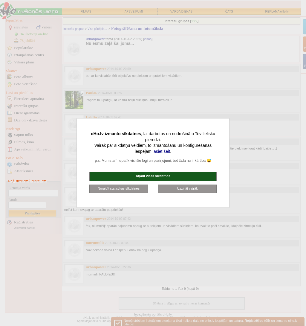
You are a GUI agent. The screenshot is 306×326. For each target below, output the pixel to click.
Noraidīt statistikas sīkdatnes (119, 188)
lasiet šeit (161, 151)
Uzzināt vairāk (187, 188)
